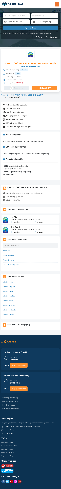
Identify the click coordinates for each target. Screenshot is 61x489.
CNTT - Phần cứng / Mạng (11, 265)
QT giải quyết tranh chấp (9, 446)
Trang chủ (4, 95)
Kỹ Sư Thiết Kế (15, 227)
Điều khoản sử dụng (7, 452)
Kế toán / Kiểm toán (36, 33)
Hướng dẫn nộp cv (7, 449)
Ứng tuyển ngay (45, 88)
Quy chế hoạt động (7, 456)
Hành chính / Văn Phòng (21, 33)
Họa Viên (14, 217)
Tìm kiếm (30, 28)
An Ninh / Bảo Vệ (8, 255)
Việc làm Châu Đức (9, 296)
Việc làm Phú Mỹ (8, 291)
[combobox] (16, 21)
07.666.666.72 (9, 433)
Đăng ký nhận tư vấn (19, 365)
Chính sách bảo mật (7, 442)
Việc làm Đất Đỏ (8, 300)
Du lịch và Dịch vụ (8, 405)
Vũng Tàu (24, 70)
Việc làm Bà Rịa (8, 282)
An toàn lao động (8, 260)
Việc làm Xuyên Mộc (9, 310)
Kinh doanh (7, 33)
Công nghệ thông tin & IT (10, 401)
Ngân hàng (47, 33)
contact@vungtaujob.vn (12, 430)
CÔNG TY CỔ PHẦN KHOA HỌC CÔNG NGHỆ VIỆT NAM (27, 95)
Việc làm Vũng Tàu (9, 286)
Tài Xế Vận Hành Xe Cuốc (30, 66)
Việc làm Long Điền (9, 305)
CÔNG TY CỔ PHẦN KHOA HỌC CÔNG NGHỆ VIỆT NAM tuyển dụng (30, 63)
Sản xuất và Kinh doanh (10, 409)
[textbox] (16, 21)
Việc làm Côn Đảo (8, 314)
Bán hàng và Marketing (10, 398)
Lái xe (17, 73)
